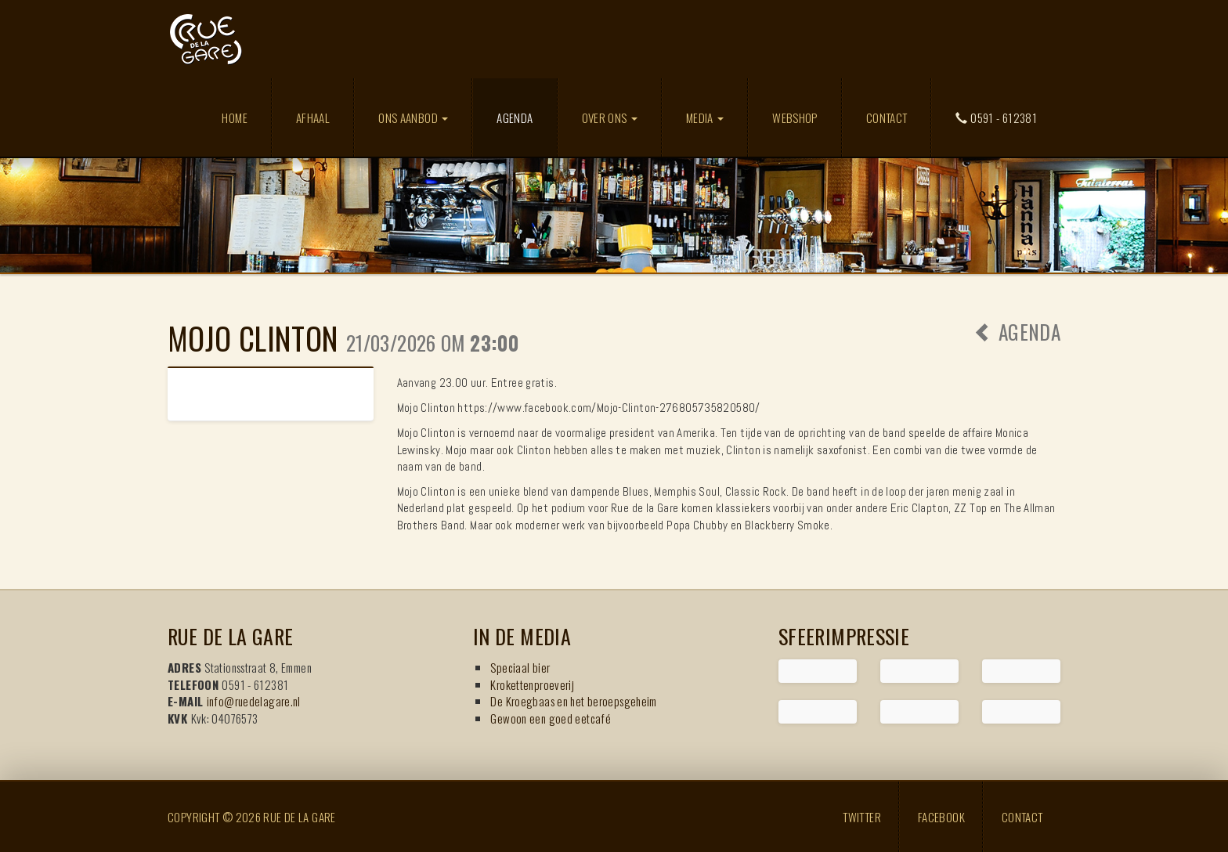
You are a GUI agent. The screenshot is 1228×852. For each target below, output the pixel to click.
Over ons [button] (609, 117)
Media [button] (705, 117)
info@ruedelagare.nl (254, 700)
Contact (887, 117)
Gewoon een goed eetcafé (550, 718)
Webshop (795, 117)
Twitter (862, 816)
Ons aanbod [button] (413, 117)
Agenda (526, 117)
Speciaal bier (520, 667)
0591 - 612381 (996, 117)
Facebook (941, 816)
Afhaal (313, 117)
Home (234, 117)
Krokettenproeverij (532, 684)
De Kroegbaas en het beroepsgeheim (573, 700)
